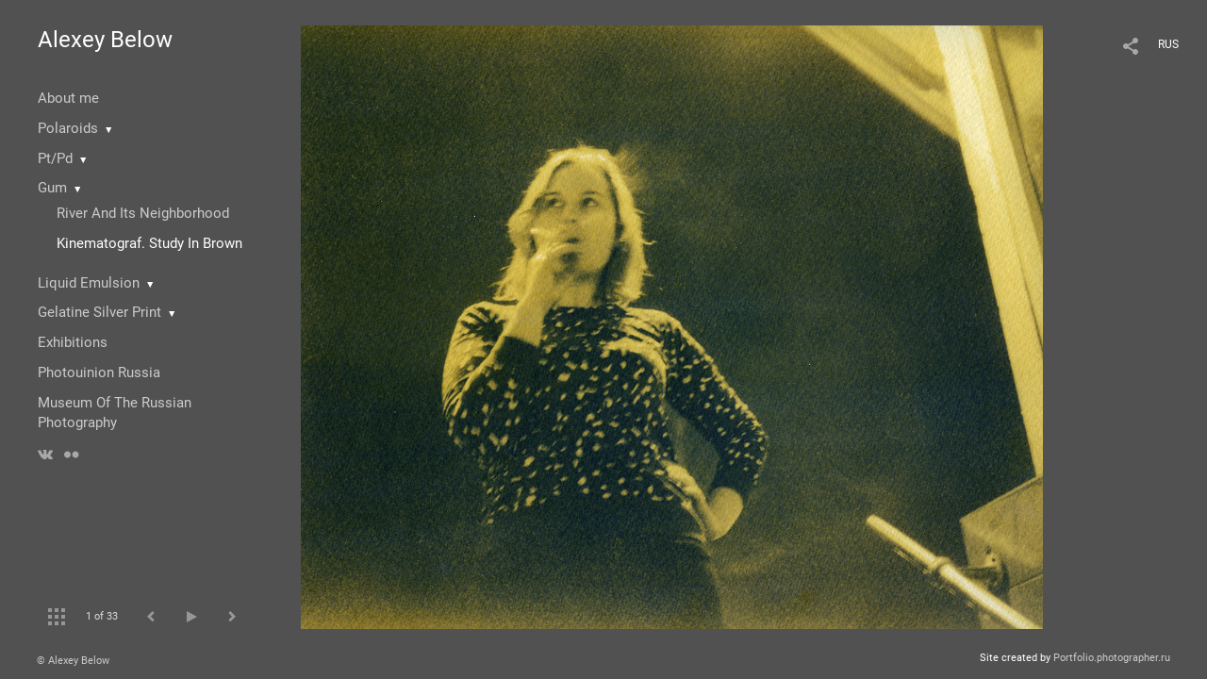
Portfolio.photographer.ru (1111, 658)
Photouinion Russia (99, 372)
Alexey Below (105, 39)
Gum (52, 187)
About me (68, 98)
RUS (1168, 44)
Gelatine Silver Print (99, 312)
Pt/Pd (55, 158)
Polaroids (68, 128)
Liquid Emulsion (89, 282)
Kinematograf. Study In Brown (149, 243)
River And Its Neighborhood (143, 213)
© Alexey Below (73, 660)
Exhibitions (72, 342)
